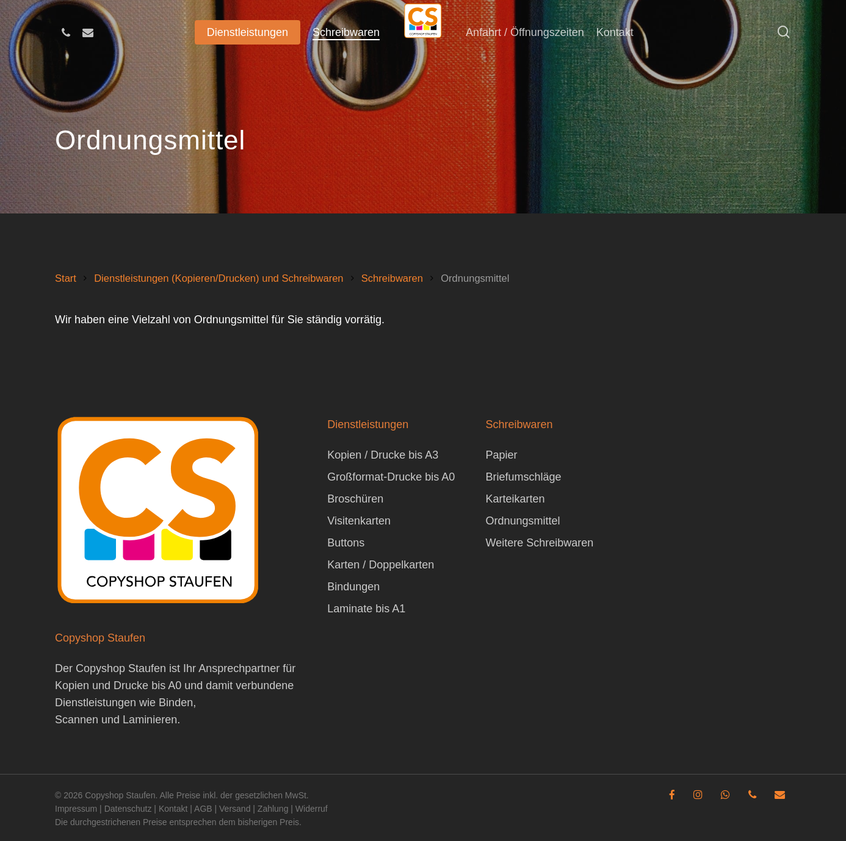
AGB (203, 809)
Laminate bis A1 (366, 609)
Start (65, 278)
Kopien (72, 685)
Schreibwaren (392, 278)
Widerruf (311, 809)
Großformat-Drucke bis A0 (391, 477)
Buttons (345, 543)
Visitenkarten (359, 521)
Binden (176, 702)
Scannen (76, 720)
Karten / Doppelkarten (380, 565)
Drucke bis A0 (147, 685)
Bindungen (353, 587)
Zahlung (273, 809)
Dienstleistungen (95, 702)
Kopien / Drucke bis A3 (382, 455)
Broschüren (355, 499)
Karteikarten (514, 499)
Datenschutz (128, 809)
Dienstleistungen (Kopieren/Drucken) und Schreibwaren (218, 278)
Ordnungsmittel (522, 521)
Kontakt (173, 809)
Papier (501, 455)
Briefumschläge (523, 477)
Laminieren (150, 720)
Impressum (76, 809)
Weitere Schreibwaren (539, 543)
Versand (234, 809)
